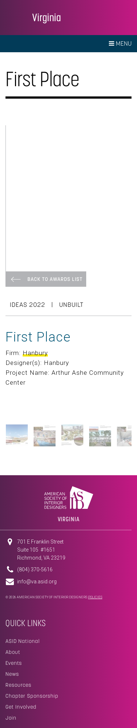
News (12, 674)
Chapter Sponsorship (31, 696)
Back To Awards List (55, 279)
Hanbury (35, 353)
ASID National (22, 641)
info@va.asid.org (37, 581)
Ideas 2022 (27, 305)
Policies (95, 597)
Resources (18, 685)
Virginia (46, 17)
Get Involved (21, 707)
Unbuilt (71, 305)
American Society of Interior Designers (16, 17)
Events (13, 663)
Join (10, 717)
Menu (120, 43)
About (12, 652)
